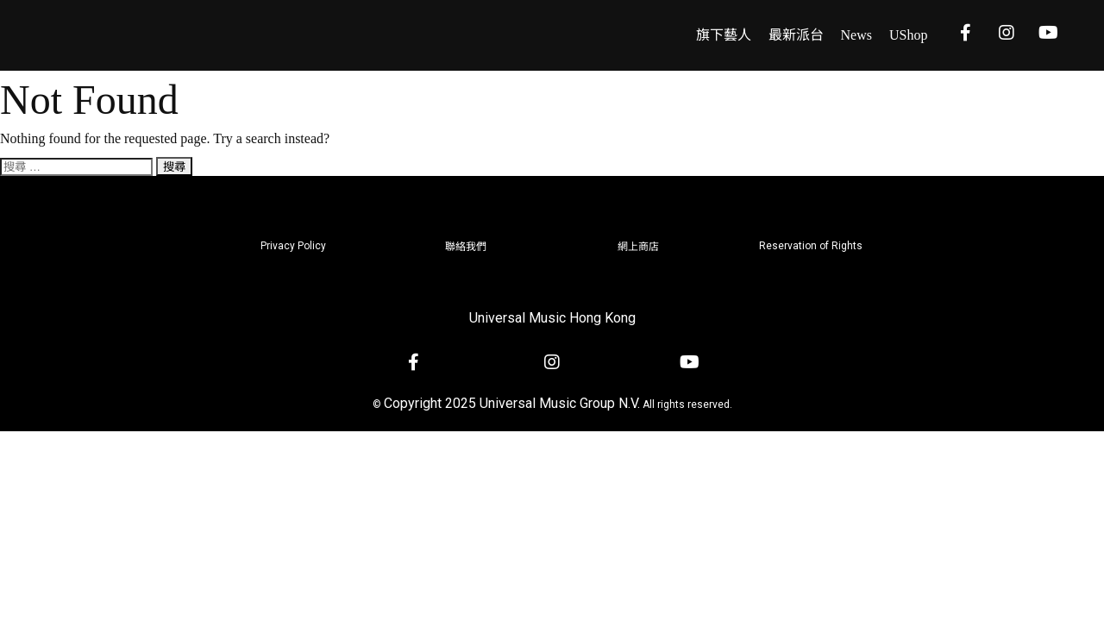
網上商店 (638, 247)
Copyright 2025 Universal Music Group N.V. (512, 403)
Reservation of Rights (810, 246)
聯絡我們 (465, 247)
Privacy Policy (293, 246)
